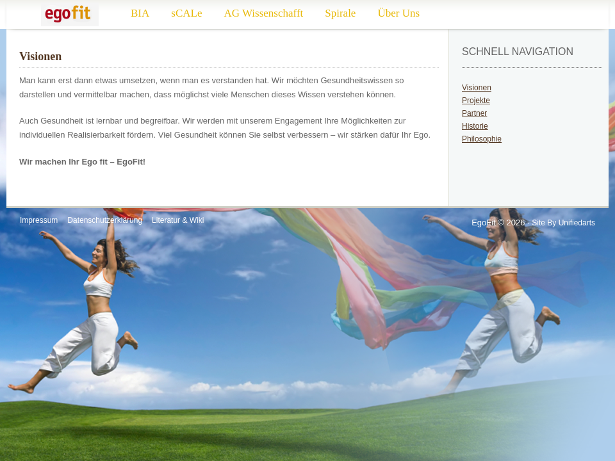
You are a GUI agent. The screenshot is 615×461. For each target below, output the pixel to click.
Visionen (476, 87)
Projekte (476, 100)
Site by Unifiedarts (563, 222)
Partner (474, 113)
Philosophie (482, 138)
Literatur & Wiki (178, 220)
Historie (475, 126)
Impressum (39, 220)
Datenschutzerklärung (104, 220)
